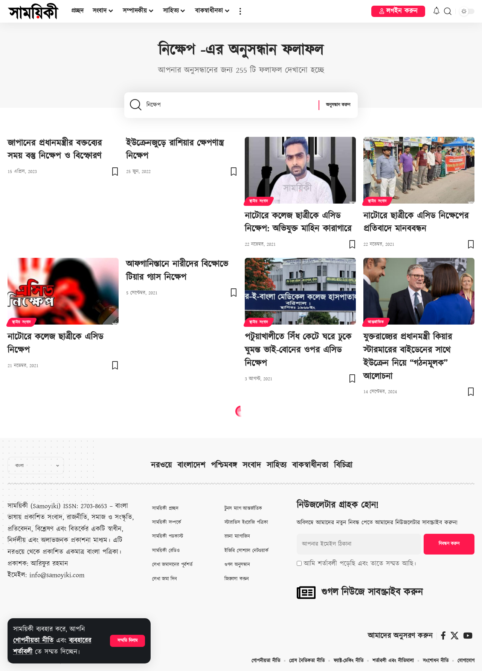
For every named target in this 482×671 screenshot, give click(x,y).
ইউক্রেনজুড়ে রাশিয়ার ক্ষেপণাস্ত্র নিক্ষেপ (175, 150)
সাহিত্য (277, 465)
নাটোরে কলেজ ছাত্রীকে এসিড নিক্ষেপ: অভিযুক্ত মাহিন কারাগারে (298, 223)
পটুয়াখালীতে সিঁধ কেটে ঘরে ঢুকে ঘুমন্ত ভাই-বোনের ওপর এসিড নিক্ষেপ (298, 350)
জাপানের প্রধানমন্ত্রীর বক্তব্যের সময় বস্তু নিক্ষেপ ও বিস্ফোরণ (55, 150)
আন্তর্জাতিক (376, 322)
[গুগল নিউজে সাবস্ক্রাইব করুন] (306, 592)
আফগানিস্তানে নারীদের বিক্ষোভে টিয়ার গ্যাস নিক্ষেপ (177, 271)
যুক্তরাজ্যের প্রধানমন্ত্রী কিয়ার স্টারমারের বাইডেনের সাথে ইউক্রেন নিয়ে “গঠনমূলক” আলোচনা (407, 357)
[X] (454, 636)
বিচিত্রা (343, 465)
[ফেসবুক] (443, 636)
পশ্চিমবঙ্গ (224, 465)
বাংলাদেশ (191, 465)
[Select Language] (36, 465)
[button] (127, 641)
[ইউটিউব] (467, 636)
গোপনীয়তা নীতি (33, 640)
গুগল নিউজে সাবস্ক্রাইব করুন (372, 592)
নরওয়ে (161, 465)
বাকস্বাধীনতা (310, 465)
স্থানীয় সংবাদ (258, 201)
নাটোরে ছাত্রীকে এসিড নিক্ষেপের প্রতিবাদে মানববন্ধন (415, 223)
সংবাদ (252, 465)
